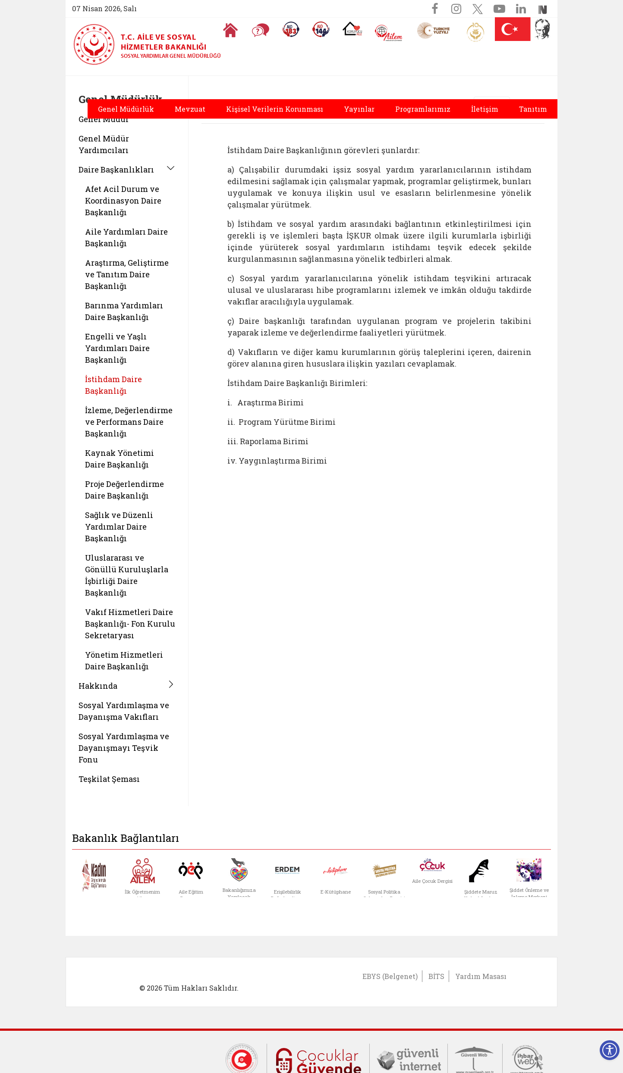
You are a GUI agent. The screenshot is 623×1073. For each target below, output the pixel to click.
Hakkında (98, 686)
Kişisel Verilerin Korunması (274, 108)
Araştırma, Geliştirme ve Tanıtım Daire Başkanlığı (127, 274)
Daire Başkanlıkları (116, 169)
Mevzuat (190, 108)
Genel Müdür (104, 119)
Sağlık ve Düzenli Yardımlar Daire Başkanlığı (119, 526)
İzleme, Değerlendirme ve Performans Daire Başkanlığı (129, 422)
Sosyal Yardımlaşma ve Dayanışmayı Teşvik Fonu (124, 748)
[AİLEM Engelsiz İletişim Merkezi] (389, 33)
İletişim (484, 108)
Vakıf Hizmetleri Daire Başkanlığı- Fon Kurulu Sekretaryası (130, 623)
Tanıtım (533, 108)
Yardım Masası (481, 976)
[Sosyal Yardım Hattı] (321, 29)
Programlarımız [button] (422, 108)
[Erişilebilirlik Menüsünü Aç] (610, 1050)
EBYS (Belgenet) (390, 976)
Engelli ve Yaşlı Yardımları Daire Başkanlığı (117, 348)
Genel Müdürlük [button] (126, 108)
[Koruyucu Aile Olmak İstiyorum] (352, 28)
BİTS (436, 976)
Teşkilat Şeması (109, 779)
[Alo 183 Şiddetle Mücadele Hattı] (290, 29)
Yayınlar (359, 108)
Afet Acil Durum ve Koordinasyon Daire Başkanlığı (123, 200)
